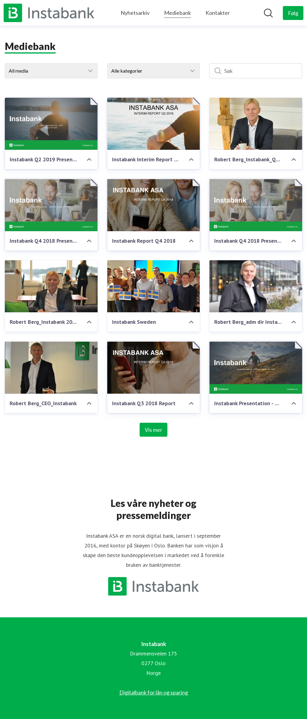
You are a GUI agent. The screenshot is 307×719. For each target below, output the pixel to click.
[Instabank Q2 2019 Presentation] (51, 124)
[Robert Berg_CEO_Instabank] (51, 367)
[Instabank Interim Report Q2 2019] (153, 124)
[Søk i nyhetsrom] (268, 13)
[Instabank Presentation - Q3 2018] (255, 367)
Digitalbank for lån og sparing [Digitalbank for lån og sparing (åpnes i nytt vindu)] (153, 692)
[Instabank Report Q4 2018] (153, 205)
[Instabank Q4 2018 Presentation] (51, 205)
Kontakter (217, 12)
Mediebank (177, 12)
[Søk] (255, 70)
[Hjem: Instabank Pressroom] (49, 13)
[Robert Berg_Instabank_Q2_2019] (255, 124)
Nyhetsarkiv (135, 12)
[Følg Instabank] (293, 13)
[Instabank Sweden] (153, 286)
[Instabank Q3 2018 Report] (153, 367)
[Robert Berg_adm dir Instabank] (255, 286)
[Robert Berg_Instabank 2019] (51, 286)
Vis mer (153, 429)
